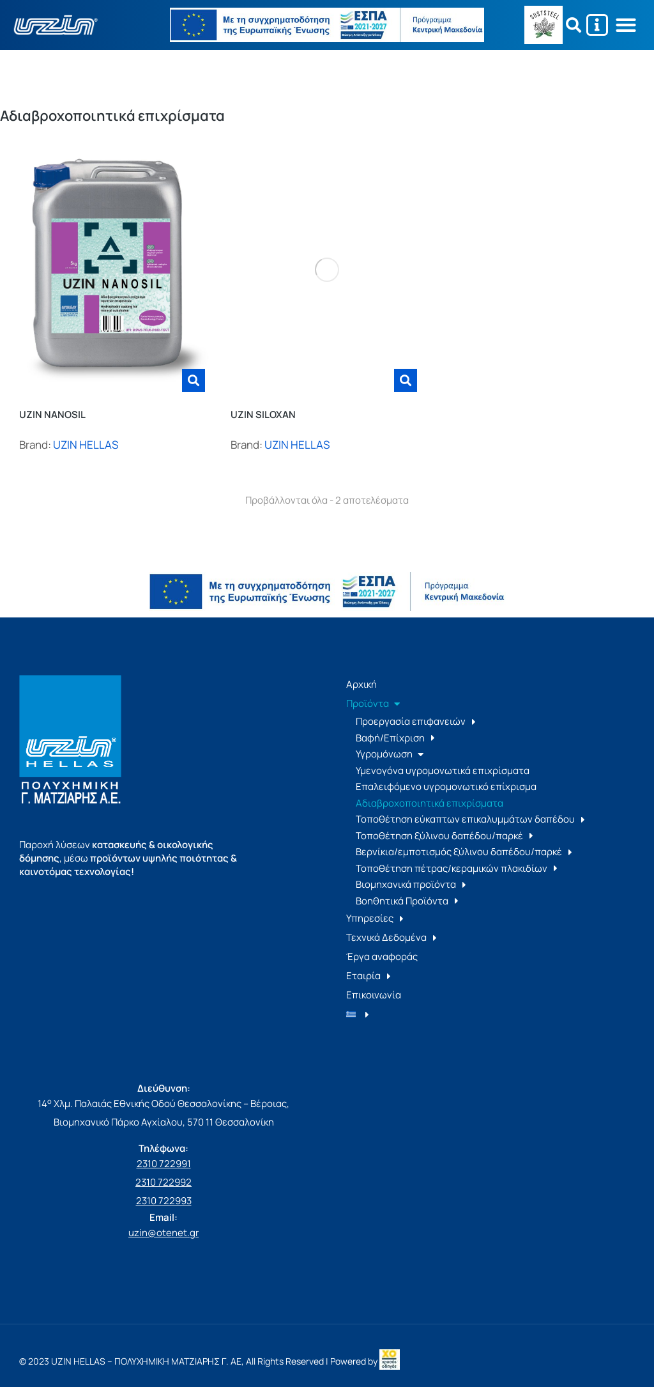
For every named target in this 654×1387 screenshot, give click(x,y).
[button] (626, 25)
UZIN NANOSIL (52, 414)
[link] (389, 1361)
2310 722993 (164, 1200)
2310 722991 (164, 1163)
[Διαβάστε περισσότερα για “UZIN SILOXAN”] (405, 380)
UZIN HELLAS (85, 444)
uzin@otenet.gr (163, 1232)
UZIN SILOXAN (263, 414)
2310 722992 (163, 1182)
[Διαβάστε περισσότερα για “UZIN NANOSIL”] (193, 380)
